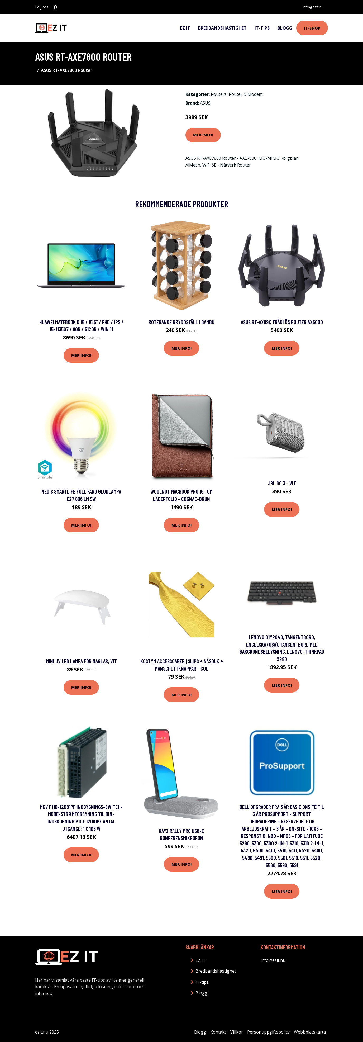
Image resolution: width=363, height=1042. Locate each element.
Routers (219, 94)
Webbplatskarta (310, 1032)
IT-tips (262, 28)
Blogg (285, 28)
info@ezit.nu (313, 7)
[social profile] (55, 7)
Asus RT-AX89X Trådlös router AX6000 (282, 322)
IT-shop (312, 28)
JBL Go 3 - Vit (282, 483)
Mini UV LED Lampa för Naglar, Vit (81, 661)
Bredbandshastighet (222, 28)
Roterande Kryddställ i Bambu (181, 322)
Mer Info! (203, 135)
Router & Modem (245, 94)
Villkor (236, 1032)
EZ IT (185, 28)
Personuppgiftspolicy (268, 1032)
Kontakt (218, 1032)
